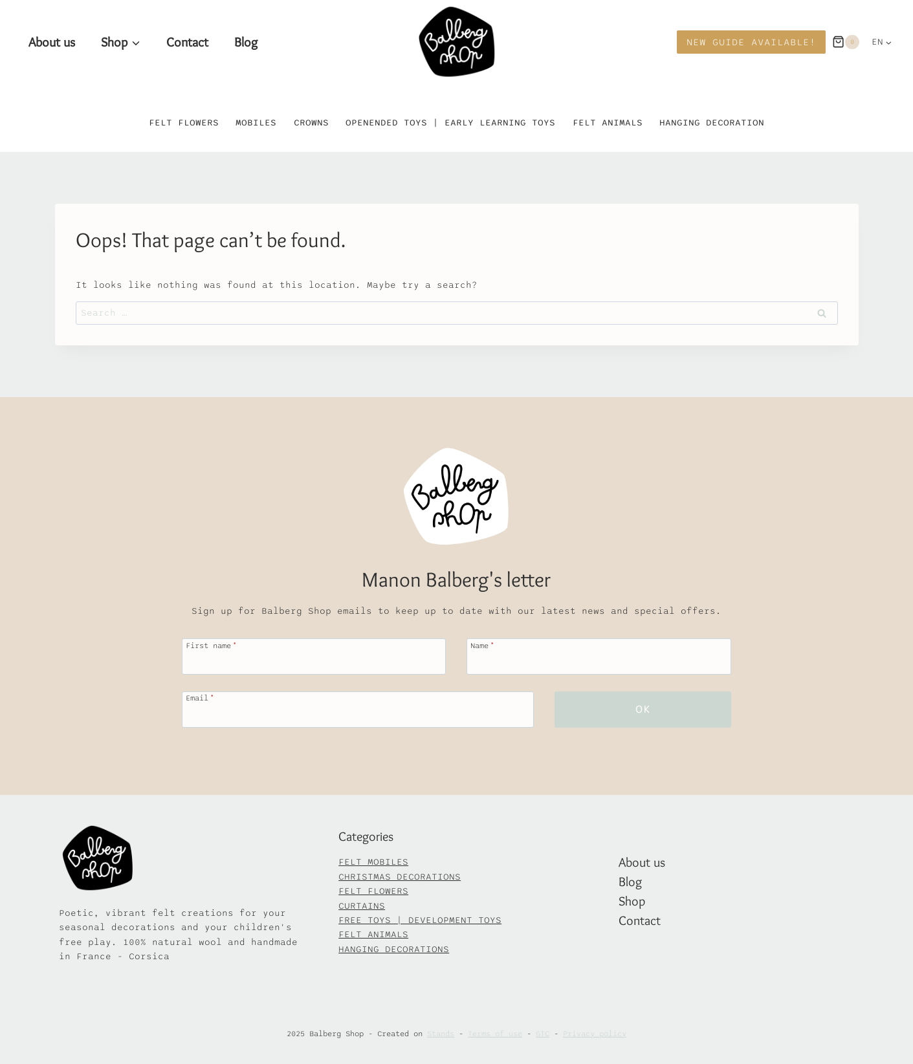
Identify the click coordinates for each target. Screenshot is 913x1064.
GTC (542, 1033)
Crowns (311, 122)
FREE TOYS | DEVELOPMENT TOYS (419, 920)
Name (482, 645)
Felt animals (608, 122)
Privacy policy (594, 1033)
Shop (632, 901)
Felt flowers (184, 122)
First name (211, 645)
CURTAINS (361, 905)
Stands (440, 1033)
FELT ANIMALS (373, 934)
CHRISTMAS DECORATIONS (399, 876)
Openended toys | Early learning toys (450, 122)
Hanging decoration (711, 122)
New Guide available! (751, 42)
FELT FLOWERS (373, 890)
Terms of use (495, 1033)
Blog (246, 42)
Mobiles (256, 122)
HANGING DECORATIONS (393, 949)
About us (51, 42)
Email (200, 697)
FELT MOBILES (373, 861)
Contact (187, 42)
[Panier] (845, 42)
